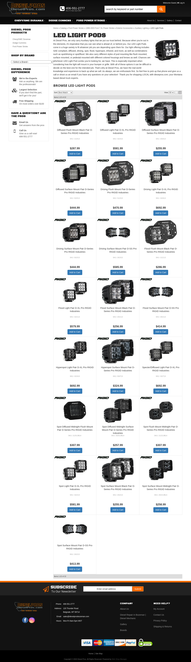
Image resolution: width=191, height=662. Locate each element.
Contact (178, 20)
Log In (181, 3)
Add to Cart (74, 153)
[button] (134, 12)
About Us (151, 20)
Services (160, 20)
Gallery (170, 20)
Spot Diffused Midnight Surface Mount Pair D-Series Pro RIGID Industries (118, 429)
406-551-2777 (69, 604)
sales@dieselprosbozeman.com (76, 616)
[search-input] (131, 9)
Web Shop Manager (119, 659)
